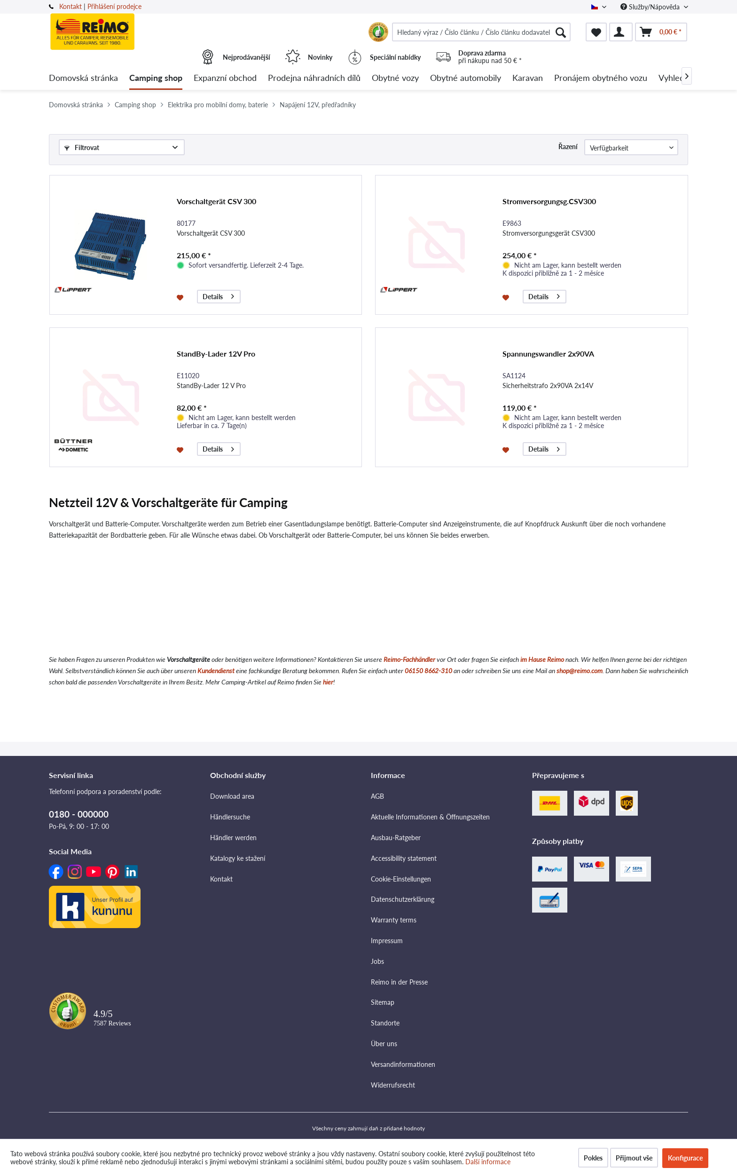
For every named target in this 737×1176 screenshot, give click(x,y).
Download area (232, 796)
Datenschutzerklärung (402, 899)
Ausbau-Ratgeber (396, 838)
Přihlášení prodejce (114, 6)
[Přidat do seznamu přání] (181, 296)
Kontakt (70, 6)
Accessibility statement (404, 858)
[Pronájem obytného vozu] (600, 78)
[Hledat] (561, 32)
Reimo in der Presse (399, 982)
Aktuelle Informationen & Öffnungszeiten (430, 817)
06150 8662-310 (428, 671)
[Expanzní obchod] (225, 78)
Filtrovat (81, 147)
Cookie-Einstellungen (401, 879)
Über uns (384, 1044)
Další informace (487, 1162)
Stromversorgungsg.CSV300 (549, 201)
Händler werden (233, 838)
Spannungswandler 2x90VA (548, 353)
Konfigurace (685, 1158)
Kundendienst (216, 671)
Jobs (377, 961)
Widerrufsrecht (393, 1085)
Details (218, 295)
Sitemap (382, 1002)
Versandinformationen (403, 1064)
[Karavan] (527, 78)
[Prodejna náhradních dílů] (314, 78)
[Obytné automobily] (465, 78)
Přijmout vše (634, 1158)
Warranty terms (393, 920)
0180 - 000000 (79, 814)
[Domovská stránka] (83, 78)
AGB (377, 796)
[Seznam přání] (596, 32)
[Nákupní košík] (661, 32)
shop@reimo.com (580, 671)
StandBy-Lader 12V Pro (216, 353)
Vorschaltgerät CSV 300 (216, 201)
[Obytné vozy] (395, 78)
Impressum (387, 941)
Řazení (568, 147)
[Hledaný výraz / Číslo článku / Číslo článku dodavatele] (481, 32)
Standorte (385, 1023)
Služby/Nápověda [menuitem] (651, 7)
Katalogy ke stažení (237, 858)
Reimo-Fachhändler (409, 659)
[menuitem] (481, 32)
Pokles (593, 1158)
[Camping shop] (155, 78)
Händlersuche (230, 817)
